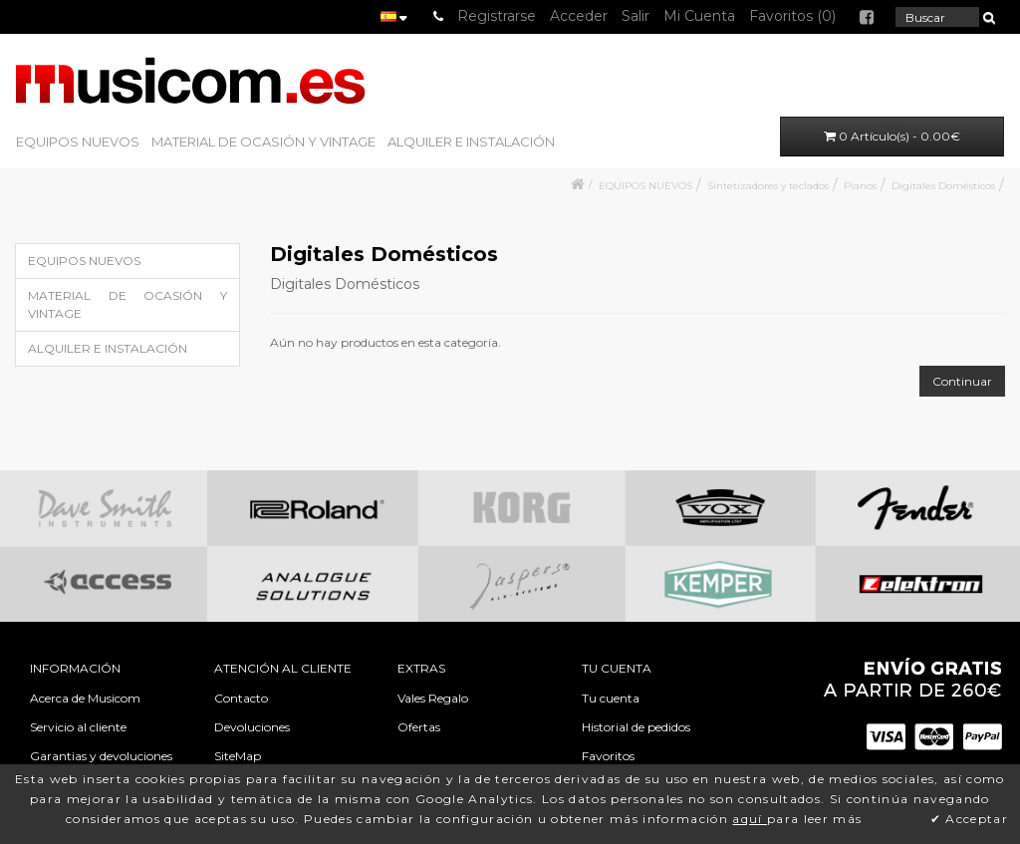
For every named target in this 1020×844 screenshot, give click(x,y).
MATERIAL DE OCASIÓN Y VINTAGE (263, 141)
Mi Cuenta (699, 16)
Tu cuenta (610, 698)
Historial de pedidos (636, 726)
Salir (635, 16)
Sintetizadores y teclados (768, 185)
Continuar (962, 381)
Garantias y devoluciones (101, 755)
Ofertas (418, 726)
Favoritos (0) (792, 16)
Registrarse (496, 16)
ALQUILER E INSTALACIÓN (471, 141)
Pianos (860, 185)
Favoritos (608, 755)
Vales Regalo (432, 698)
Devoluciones (252, 726)
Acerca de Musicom (85, 698)
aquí (749, 818)
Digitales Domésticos (943, 185)
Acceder (579, 16)
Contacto (241, 698)
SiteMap (237, 755)
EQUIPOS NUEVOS (77, 141)
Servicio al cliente (78, 726)
